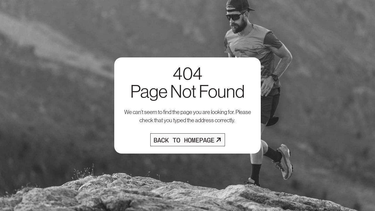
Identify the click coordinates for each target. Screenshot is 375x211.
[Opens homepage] (187, 139)
